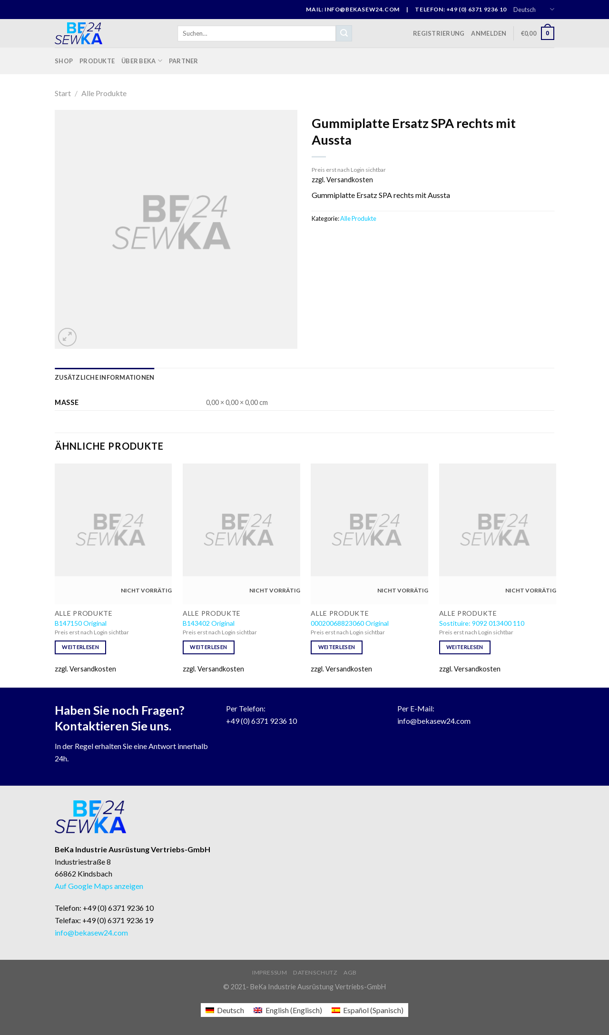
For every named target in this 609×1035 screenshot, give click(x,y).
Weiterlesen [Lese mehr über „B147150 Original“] (80, 647)
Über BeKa (141, 60)
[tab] (104, 377)
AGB (350, 972)
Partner (183, 61)
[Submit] (344, 33)
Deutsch (533, 9)
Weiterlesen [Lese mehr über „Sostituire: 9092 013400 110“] (464, 647)
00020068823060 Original (350, 623)
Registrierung (438, 33)
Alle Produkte (104, 93)
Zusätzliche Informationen (104, 377)
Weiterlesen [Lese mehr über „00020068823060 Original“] (336, 647)
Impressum (269, 972)
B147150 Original (81, 623)
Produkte (97, 61)
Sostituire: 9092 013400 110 (481, 623)
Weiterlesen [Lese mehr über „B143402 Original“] (208, 647)
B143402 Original (209, 623)
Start (63, 93)
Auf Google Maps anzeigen (99, 885)
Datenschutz (315, 972)
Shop (64, 61)
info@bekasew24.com (434, 720)
